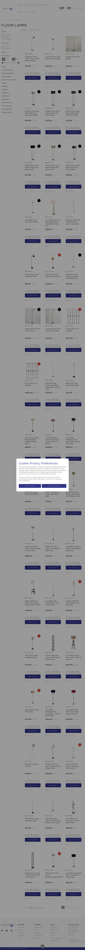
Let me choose (29, 486)
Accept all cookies (54, 486)
